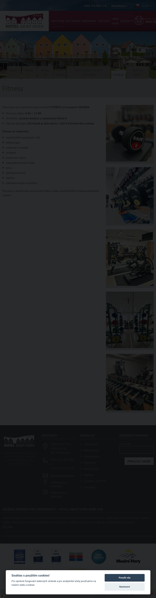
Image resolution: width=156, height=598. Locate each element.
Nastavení (124, 586)
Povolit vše (124, 577)
